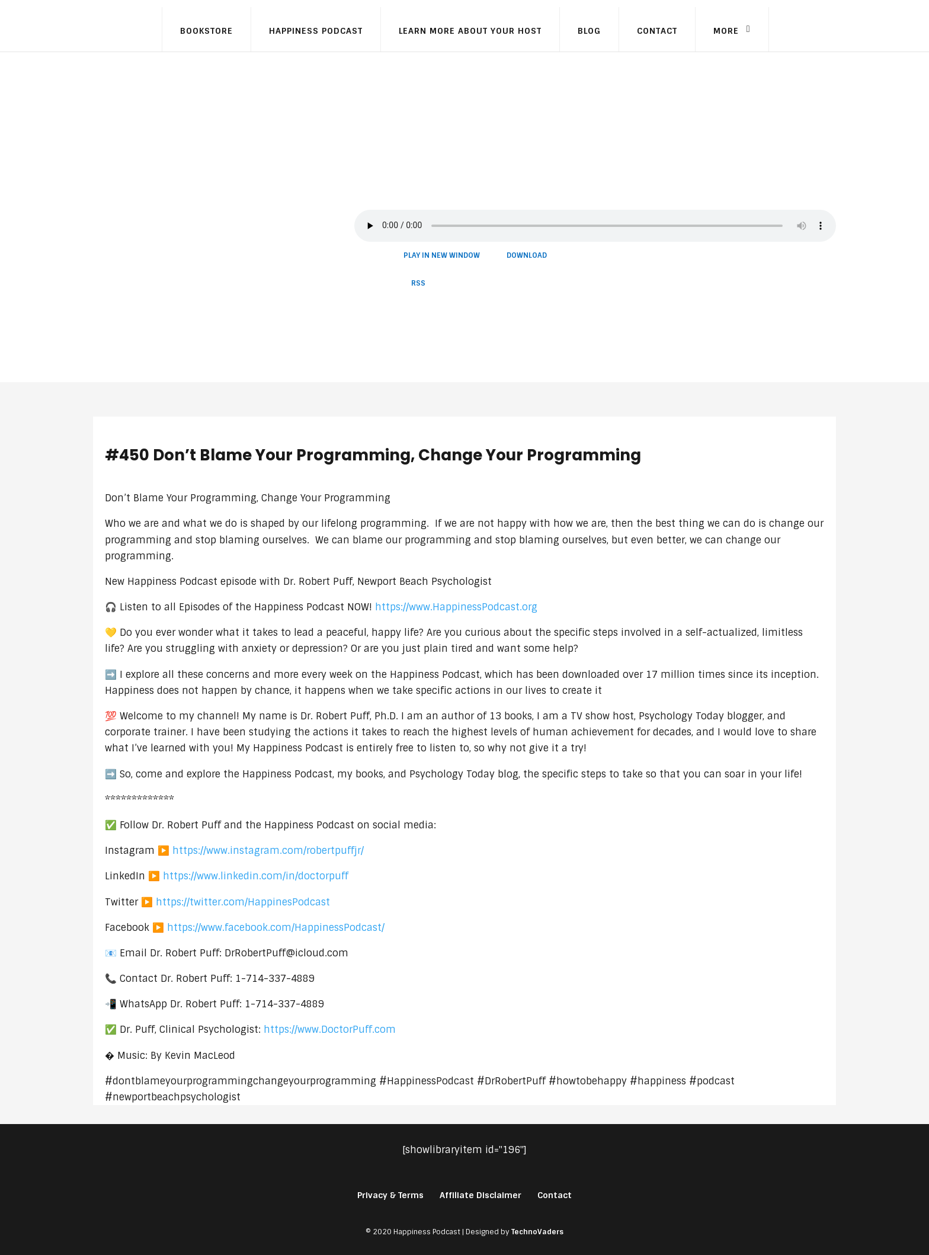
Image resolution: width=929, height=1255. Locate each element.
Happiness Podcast (316, 30)
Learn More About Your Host (470, 30)
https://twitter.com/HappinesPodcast (243, 902)
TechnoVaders (537, 1232)
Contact (657, 30)
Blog (589, 30)
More (726, 30)
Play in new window (441, 255)
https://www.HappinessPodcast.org (456, 607)
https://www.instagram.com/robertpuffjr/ (268, 850)
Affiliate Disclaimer (480, 1195)
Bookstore (206, 30)
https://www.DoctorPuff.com (330, 1029)
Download (527, 255)
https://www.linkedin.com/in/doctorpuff (255, 876)
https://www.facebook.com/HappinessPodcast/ (276, 927)
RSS (418, 283)
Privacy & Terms (390, 1195)
